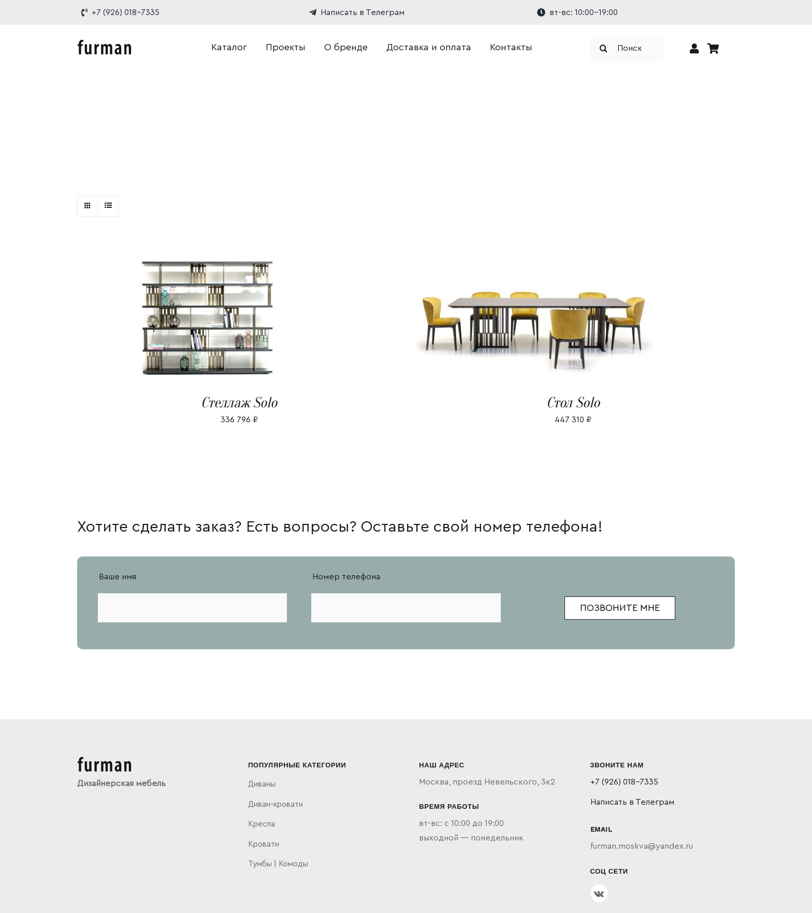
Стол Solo (573, 402)
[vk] (599, 893)
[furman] (104, 43)
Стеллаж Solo (239, 402)
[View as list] (108, 206)
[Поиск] (626, 48)
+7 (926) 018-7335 (624, 782)
